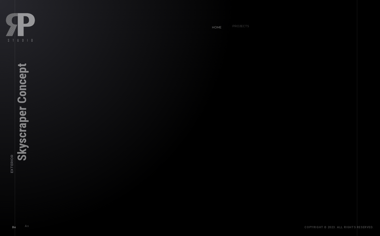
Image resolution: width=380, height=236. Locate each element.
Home (214, 25)
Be (12, 225)
